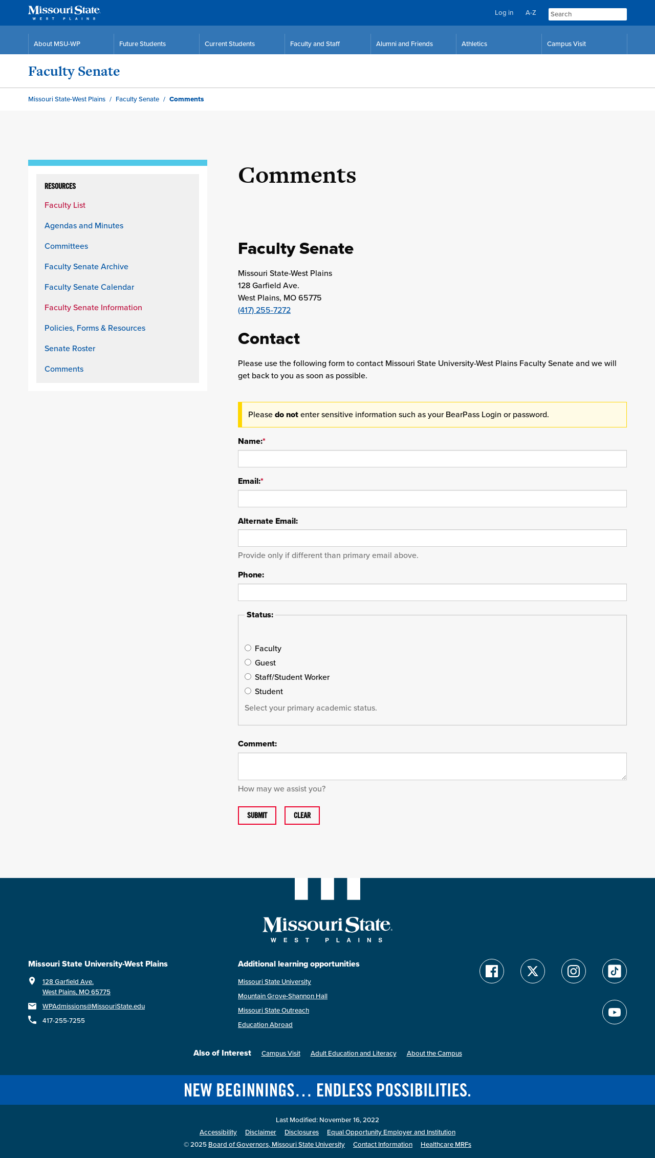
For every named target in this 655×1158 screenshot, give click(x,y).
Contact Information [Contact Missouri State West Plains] (382, 1144)
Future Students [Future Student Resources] (142, 44)
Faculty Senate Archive (86, 266)
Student (264, 691)
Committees (66, 245)
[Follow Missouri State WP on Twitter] (532, 971)
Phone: (251, 575)
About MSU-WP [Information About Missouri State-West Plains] (57, 44)
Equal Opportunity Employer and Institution (391, 1132)
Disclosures (302, 1132)
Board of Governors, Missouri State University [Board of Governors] (276, 1144)
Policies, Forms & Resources (95, 327)
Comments (64, 368)
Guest (260, 662)
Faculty (263, 648)
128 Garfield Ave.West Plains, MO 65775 (76, 987)
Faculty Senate (74, 70)
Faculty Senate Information (93, 307)
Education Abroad (265, 1025)
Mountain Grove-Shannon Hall (283, 996)
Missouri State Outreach (273, 1010)
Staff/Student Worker (287, 676)
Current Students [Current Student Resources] (230, 44)
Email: (251, 481)
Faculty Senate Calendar (89, 286)
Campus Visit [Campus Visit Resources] (566, 44)
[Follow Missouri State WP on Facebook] (491, 971)
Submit (257, 815)
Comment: (257, 743)
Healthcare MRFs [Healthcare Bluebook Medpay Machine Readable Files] (446, 1144)
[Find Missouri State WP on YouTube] (614, 1012)
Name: (252, 441)
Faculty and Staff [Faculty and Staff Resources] (315, 44)
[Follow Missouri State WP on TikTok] (614, 971)
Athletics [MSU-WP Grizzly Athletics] (474, 44)
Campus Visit (280, 1053)
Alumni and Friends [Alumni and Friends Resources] (404, 44)
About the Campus (434, 1053)
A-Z (531, 12)
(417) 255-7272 (264, 309)
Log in (504, 12)
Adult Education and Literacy (354, 1053)
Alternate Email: (268, 521)
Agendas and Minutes (84, 225)
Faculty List (65, 204)
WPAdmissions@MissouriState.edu (93, 1006)
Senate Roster (70, 348)
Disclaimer (260, 1132)
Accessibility (218, 1132)
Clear (302, 815)
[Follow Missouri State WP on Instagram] (573, 971)
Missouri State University (274, 982)
